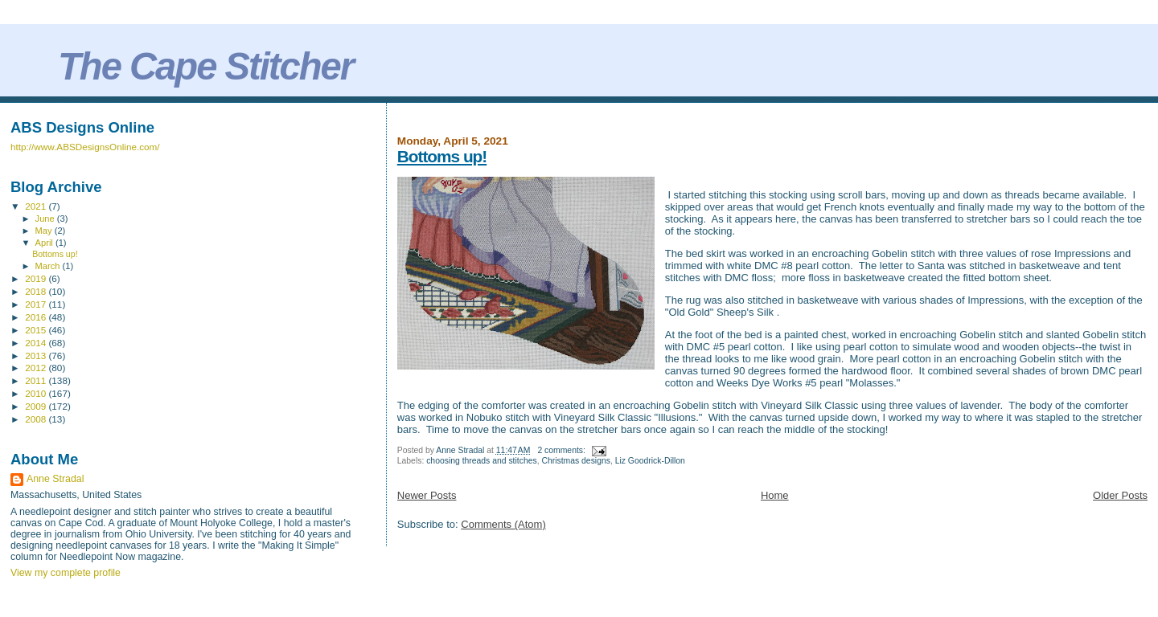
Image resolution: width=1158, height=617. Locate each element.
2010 (36, 393)
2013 (36, 355)
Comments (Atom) (503, 524)
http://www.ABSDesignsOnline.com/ (85, 146)
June (46, 218)
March (49, 266)
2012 (36, 367)
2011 (36, 380)
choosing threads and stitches (481, 460)
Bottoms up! (442, 156)
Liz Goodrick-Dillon (650, 460)
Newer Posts (427, 495)
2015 (36, 330)
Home (775, 495)
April (45, 242)
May (45, 230)
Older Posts (1120, 495)
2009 (36, 406)
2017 (36, 304)
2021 (36, 206)
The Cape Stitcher (205, 66)
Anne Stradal (55, 478)
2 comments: (562, 450)
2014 (36, 342)
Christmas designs (575, 460)
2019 (36, 278)
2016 (36, 317)
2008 (36, 419)
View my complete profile (65, 572)
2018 (36, 291)
